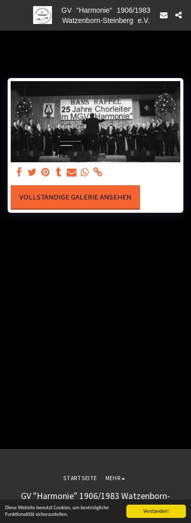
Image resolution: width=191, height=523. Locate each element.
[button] (11, 14)
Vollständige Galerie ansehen (75, 197)
